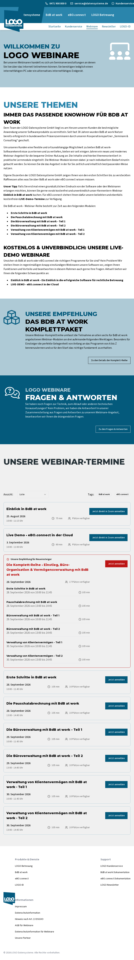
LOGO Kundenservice (111, 866)
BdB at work (21, 872)
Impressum (21, 906)
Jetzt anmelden (116, 564)
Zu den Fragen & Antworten (113, 429)
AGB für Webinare (24, 925)
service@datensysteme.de (91, 3)
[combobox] (33, 494)
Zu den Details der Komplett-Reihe (109, 360)
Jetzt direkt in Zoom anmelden (108, 511)
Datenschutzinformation (27, 913)
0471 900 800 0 (58, 3)
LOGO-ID (19, 885)
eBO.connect (22, 878)
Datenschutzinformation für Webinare (34, 931)
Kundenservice (125, 3)
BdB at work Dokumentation (114, 872)
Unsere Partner (23, 938)
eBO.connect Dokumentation (115, 878)
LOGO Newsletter (109, 885)
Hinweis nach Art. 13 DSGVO (29, 919)
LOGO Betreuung (24, 866)
